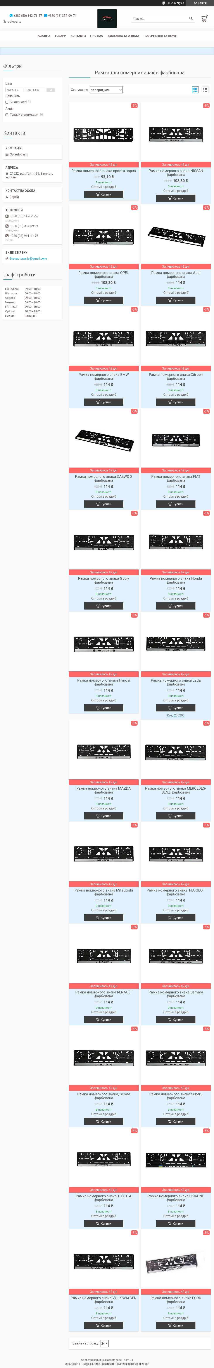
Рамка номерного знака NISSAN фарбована (176, 173)
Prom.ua (128, 1359)
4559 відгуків (175, 3)
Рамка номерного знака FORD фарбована (175, 1300)
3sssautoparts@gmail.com (28, 258)
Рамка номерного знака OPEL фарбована (103, 275)
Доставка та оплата (123, 35)
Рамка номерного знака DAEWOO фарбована (103, 478)
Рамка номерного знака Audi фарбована (175, 275)
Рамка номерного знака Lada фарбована (176, 682)
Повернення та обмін (160, 35)
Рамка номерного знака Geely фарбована (103, 580)
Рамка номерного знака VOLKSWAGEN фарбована (103, 1300)
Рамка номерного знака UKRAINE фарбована (176, 1198)
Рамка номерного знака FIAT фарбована (175, 478)
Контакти (78, 35)
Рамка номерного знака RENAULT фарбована (103, 994)
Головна (43, 35)
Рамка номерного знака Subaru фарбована (175, 1096)
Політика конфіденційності (132, 1363)
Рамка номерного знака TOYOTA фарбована (103, 1198)
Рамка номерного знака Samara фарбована (176, 994)
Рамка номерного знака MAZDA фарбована (103, 790)
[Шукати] (191, 18)
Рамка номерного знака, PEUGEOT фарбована (176, 892)
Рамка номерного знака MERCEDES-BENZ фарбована (175, 790)
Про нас (96, 35)
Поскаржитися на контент (98, 1363)
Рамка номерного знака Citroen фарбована (176, 376)
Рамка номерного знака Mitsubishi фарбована (103, 892)
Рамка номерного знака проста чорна (103, 171)
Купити (106, 194)
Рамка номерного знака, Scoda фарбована (103, 1096)
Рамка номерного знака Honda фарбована (176, 580)
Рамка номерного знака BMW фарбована (104, 376)
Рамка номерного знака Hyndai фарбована (103, 682)
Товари (60, 35)
